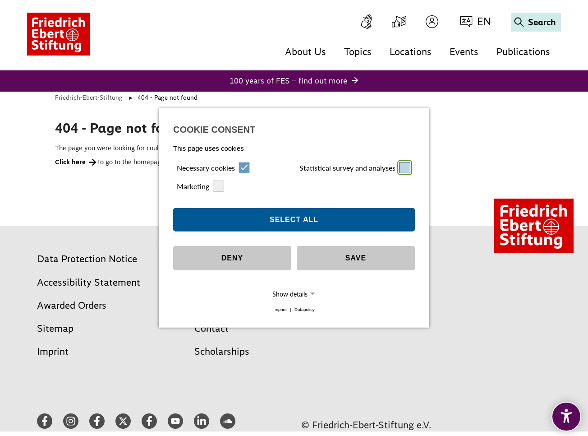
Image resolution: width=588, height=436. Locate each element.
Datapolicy (304, 309)
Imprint (279, 309)
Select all (294, 219)
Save (355, 258)
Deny (232, 258)
